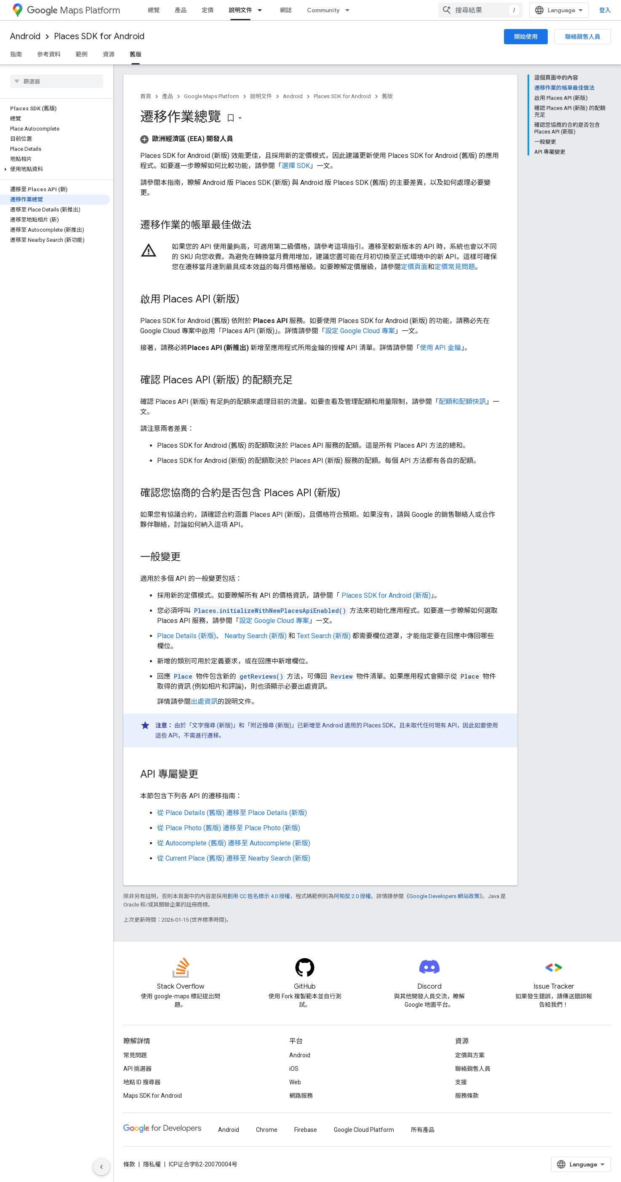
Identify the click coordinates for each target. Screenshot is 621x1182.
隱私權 (152, 1164)
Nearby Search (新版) (255, 636)
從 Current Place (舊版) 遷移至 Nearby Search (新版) (233, 858)
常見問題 (135, 1055)
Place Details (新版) (186, 636)
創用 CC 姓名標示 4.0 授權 (258, 896)
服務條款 (467, 1095)
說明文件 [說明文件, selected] (240, 10)
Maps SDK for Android (152, 1095)
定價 (207, 10)
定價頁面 (414, 267)
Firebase (305, 1129)
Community (323, 10)
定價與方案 (470, 1055)
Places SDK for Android (99, 36)
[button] (55, 169)
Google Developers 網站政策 (444, 896)
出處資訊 (204, 702)
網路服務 (301, 1095)
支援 (461, 1082)
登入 (605, 10)
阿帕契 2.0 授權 (352, 896)
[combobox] (480, 10)
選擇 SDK (296, 166)
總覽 (154, 10)
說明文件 (261, 96)
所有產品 (422, 1129)
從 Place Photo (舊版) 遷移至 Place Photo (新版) (228, 828)
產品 (181, 10)
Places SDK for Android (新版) (385, 595)
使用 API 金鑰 (440, 348)
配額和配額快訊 (462, 402)
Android (25, 36)
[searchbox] (56, 81)
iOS (294, 1068)
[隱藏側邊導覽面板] (101, 1166)
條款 (129, 1164)
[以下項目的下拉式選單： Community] (350, 10)
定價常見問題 (454, 267)
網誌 (286, 10)
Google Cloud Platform (364, 1129)
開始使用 (526, 36)
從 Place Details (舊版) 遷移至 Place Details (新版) (232, 813)
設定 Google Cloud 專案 (360, 331)
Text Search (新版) (324, 636)
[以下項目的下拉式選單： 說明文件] (262, 10)
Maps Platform (73, 10)
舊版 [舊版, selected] (135, 54)
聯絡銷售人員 (582, 36)
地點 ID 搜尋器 (141, 1082)
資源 (109, 54)
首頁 (145, 96)
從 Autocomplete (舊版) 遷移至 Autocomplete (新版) (233, 843)
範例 (82, 54)
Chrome (266, 1129)
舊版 (387, 96)
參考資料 (49, 54)
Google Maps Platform (211, 96)
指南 (16, 54)
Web (295, 1082)
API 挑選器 (137, 1068)
